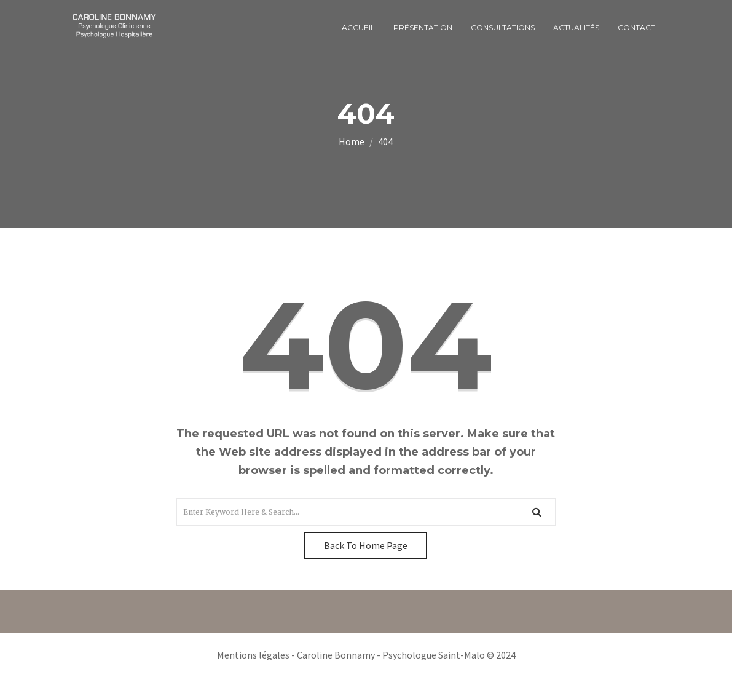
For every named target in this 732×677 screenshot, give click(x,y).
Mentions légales (253, 655)
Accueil (358, 27)
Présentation (422, 27)
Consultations (503, 27)
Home (351, 141)
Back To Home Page (365, 545)
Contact (636, 27)
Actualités (576, 27)
